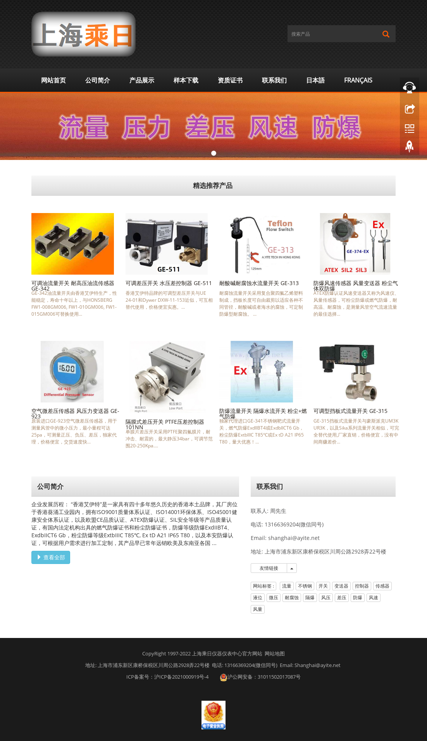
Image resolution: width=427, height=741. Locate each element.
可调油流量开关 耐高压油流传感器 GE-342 (72, 285)
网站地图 (275, 653)
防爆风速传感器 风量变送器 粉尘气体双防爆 (355, 285)
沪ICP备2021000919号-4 (181, 676)
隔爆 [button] (310, 597)
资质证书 (230, 80)
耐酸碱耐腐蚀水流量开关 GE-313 (259, 283)
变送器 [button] (341, 586)
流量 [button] (286, 586)
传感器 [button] (382, 586)
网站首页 (53, 80)
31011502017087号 (279, 676)
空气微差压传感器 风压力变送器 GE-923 (75, 413)
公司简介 (97, 80)
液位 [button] (257, 597)
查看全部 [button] (50, 557)
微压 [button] (273, 597)
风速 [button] (373, 597)
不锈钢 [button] (305, 586)
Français (358, 80)
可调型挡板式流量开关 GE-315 (350, 410)
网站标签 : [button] (263, 586)
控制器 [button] (362, 586)
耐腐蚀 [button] (292, 597)
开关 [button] (323, 586)
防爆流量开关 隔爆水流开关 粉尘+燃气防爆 (263, 413)
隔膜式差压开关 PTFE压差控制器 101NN (165, 424)
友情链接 (269, 568)
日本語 (315, 80)
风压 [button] (326, 597)
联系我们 (274, 80)
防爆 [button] (357, 597)
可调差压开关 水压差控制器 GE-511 (169, 283)
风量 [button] (257, 609)
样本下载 (186, 80)
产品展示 (141, 80)
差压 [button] (341, 597)
